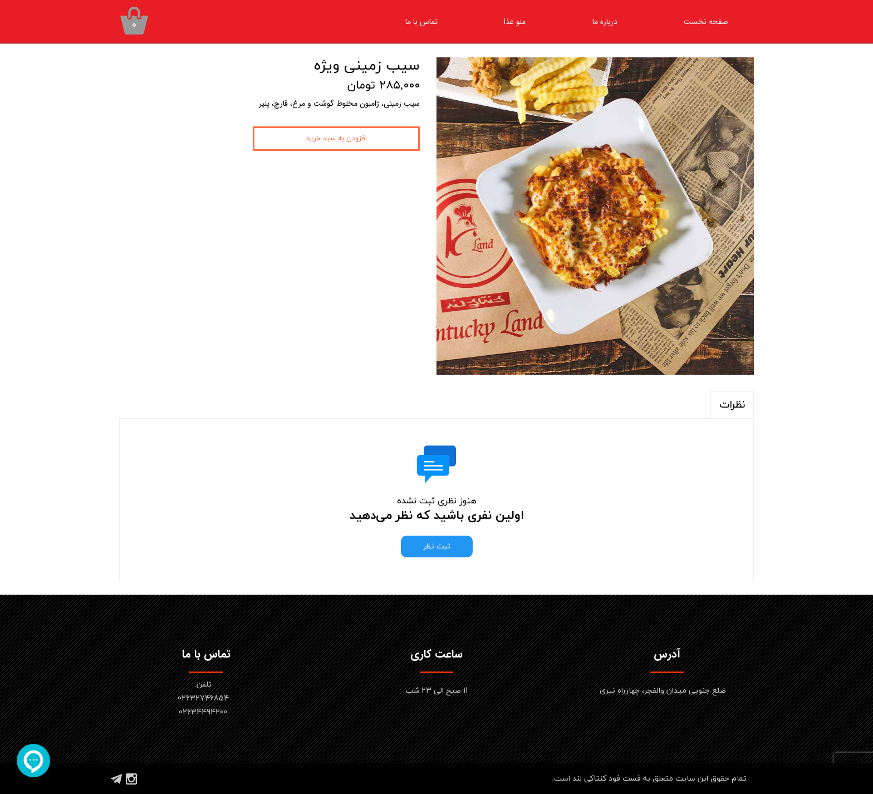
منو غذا (515, 22)
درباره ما (604, 22)
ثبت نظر (436, 546)
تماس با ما (421, 22)
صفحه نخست (706, 22)
